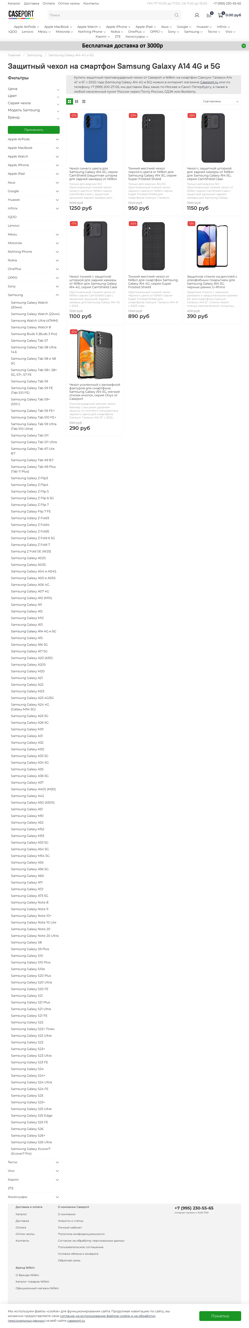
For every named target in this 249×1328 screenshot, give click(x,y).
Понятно (220, 1316)
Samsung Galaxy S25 (27, 1095)
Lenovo (27, 31)
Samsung (193, 31)
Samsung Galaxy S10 (27, 956)
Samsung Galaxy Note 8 (29, 902)
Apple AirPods (27, 27)
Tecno (214, 31)
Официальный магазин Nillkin (37, 1288)
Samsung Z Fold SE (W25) (31, 551)
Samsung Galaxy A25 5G (29, 716)
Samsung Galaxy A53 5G (29, 842)
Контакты (91, 3)
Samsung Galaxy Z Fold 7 (30, 545)
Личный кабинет (70, 1227)
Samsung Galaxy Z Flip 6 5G (32, 498)
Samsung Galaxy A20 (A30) (32, 658)
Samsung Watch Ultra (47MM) (34, 320)
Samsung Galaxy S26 (27, 1129)
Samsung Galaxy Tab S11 (30, 435)
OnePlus (136, 31)
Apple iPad (146, 27)
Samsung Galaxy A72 (27, 889)
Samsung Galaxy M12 (27, 618)
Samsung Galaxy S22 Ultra (31, 1035)
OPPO (156, 31)
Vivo (231, 31)
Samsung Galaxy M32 (27, 749)
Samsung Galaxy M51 (27, 816)
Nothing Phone (92, 31)
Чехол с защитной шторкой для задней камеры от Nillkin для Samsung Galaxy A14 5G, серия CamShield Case (210, 174)
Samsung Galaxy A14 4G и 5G (33, 631)
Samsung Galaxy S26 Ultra (31, 1142)
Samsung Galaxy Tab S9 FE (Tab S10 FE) (32, 390)
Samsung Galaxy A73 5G (29, 896)
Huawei (204, 27)
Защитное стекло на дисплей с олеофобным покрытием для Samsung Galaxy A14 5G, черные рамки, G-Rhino (212, 282)
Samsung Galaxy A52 (27, 822)
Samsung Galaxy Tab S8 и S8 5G (33, 361)
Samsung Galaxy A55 (27, 862)
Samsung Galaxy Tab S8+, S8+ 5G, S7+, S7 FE (34, 372)
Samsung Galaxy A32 (27, 742)
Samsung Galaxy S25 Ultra (31, 1109)
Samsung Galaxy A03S (28, 565)
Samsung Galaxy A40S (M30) (33, 789)
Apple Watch (89, 27)
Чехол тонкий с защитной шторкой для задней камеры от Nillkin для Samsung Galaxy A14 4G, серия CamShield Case (93, 282)
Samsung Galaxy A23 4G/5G (32, 698)
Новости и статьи (70, 1221)
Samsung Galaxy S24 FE (30, 1089)
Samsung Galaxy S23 (27, 1042)
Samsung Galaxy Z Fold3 (30, 518)
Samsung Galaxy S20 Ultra (31, 982)
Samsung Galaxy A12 (27, 611)
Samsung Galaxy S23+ (28, 1049)
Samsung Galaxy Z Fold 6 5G (33, 538)
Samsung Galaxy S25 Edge (31, 1115)
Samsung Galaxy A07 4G (30, 591)
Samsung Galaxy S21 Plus (30, 1002)
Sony (174, 31)
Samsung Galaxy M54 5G (30, 856)
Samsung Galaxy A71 (27, 882)
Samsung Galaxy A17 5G (29, 651)
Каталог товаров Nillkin (32, 1281)
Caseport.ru (209, 82)
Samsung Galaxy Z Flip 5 (30, 491)
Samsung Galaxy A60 (27, 876)
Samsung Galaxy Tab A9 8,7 (32, 460)
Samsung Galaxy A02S (28, 558)
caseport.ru (76, 1321)
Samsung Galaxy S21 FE (29, 1015)
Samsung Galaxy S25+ (28, 1102)
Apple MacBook (58, 27)
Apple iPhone (118, 27)
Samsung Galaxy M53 (27, 836)
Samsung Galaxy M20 (28, 671)
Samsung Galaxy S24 (27, 1069)
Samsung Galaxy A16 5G (29, 644)
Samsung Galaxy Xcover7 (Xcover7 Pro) (30, 1151)
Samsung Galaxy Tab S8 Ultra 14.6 (33, 349)
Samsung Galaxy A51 (27, 809)
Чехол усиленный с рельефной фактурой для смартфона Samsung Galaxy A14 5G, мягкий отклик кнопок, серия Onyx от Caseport (94, 392)
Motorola (64, 31)
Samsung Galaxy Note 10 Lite (33, 922)
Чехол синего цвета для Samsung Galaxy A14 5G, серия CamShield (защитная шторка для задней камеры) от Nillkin (93, 174)
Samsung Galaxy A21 (27, 678)
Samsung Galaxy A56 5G (30, 869)
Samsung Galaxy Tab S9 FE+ (33, 411)
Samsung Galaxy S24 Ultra (31, 1082)
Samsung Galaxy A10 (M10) (31, 598)
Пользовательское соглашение (81, 1247)
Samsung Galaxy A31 (27, 736)
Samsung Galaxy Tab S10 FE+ (33, 417)
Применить (33, 130)
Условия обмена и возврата (78, 1254)
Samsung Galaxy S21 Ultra (31, 1009)
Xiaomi (103, 36)
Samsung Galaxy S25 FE (29, 1122)
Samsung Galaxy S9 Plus (30, 949)
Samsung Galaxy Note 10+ (31, 916)
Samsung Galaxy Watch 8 (31, 327)
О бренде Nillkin (27, 1275)
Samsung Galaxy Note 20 (30, 929)
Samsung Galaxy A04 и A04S (33, 571)
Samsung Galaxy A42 (27, 796)
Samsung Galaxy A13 (27, 624)
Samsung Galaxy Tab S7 (29, 340)
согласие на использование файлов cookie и (97, 1316)
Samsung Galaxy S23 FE (29, 1062)
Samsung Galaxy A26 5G (30, 722)
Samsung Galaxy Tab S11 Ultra (34, 442)
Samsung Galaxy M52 (27, 829)
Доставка (31, 3)
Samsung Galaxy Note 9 (29, 909)
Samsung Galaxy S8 (26, 942)
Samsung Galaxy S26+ (28, 1135)
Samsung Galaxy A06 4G (30, 585)
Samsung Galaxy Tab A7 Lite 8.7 (33, 451)
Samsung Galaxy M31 (27, 729)
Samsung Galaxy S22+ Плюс (33, 1029)
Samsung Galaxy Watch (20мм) (29, 305)
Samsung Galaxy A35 (27, 769)
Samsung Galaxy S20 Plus (31, 976)
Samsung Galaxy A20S (28, 664)
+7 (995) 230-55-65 (227, 3)
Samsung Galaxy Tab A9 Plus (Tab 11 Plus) (33, 469)
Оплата (49, 3)
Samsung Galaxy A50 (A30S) (33, 802)
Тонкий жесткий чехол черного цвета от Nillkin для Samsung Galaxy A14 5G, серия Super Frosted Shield (152, 174)
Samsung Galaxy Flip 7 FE (31, 511)
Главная (14, 55)
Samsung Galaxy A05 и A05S (33, 578)
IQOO (12, 31)
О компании (67, 1214)
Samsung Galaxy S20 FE (30, 989)
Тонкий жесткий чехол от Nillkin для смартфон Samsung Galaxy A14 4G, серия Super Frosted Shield (153, 282)
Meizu (44, 31)
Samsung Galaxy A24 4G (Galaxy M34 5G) (30, 707)
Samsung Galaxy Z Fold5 (30, 531)
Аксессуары (137, 36)
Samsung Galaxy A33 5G (29, 756)
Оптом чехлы (69, 3)
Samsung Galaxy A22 (27, 684)
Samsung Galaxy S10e (28, 969)
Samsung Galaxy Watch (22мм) (35, 314)
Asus (166, 27)
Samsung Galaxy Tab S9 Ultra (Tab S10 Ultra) (33, 426)
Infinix (223, 27)
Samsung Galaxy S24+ (28, 1075)
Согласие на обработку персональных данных (91, 1240)
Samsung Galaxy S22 (27, 1022)
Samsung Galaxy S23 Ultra (31, 1055)
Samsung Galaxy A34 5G (30, 762)
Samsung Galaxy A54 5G (30, 849)
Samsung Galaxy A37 (27, 782)
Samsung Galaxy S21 (27, 996)
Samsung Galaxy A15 (27, 638)
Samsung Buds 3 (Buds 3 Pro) (34, 334)
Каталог (14, 3)
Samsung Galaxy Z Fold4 (30, 525)
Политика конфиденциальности (81, 1234)
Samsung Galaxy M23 (27, 691)
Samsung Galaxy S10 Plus (31, 962)
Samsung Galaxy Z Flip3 (29, 478)
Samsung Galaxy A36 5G (30, 776)
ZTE (118, 36)
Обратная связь (69, 1260)
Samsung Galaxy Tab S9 (29, 381)
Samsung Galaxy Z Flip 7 (30, 505)
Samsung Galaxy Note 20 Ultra (35, 936)
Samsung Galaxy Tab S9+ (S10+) (30, 401)
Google (184, 27)
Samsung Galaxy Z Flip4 (29, 485)
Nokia (117, 31)
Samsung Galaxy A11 (26, 605)
